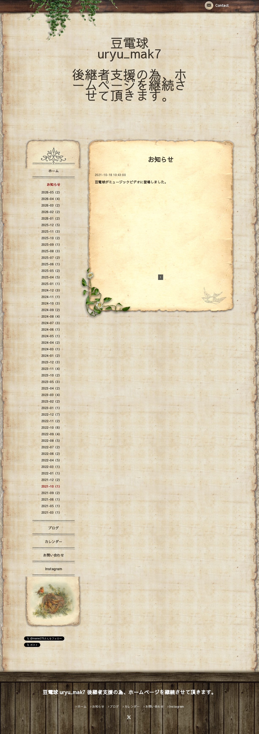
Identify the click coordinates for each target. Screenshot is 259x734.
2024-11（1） (51, 297)
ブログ (53, 528)
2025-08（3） (51, 251)
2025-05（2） (51, 271)
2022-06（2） (51, 454)
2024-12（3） (51, 290)
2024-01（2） (51, 356)
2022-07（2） (51, 447)
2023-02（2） (51, 401)
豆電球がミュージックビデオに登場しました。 (131, 182)
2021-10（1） (51, 486)
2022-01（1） (51, 473)
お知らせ (54, 184)
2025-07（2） (51, 257)
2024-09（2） (51, 310)
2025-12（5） (51, 225)
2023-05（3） (51, 382)
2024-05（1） (51, 336)
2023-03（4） (51, 395)
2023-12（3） (51, 362)
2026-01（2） (51, 218)
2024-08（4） (51, 316)
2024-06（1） (51, 329)
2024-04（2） (51, 342)
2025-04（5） (51, 277)
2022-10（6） (51, 427)
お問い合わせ (53, 555)
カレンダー (53, 541)
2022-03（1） (51, 467)
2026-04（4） (51, 199)
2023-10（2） (51, 375)
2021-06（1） (51, 499)
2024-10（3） (51, 303)
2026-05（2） (51, 192)
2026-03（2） (51, 205)
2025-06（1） (51, 264)
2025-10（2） (51, 238)
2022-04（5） (51, 460)
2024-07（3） (51, 323)
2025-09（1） (51, 244)
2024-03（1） (51, 349)
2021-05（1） (51, 506)
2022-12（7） (51, 414)
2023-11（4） (51, 369)
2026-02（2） (51, 212)
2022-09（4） (51, 434)
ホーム (53, 170)
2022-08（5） (51, 440)
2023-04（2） (51, 388)
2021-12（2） (51, 480)
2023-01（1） (51, 408)
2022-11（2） (51, 421)
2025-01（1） (51, 284)
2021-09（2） (51, 493)
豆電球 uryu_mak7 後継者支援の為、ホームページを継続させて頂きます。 (129, 69)
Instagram (53, 568)
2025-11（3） (51, 231)
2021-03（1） (51, 512)
